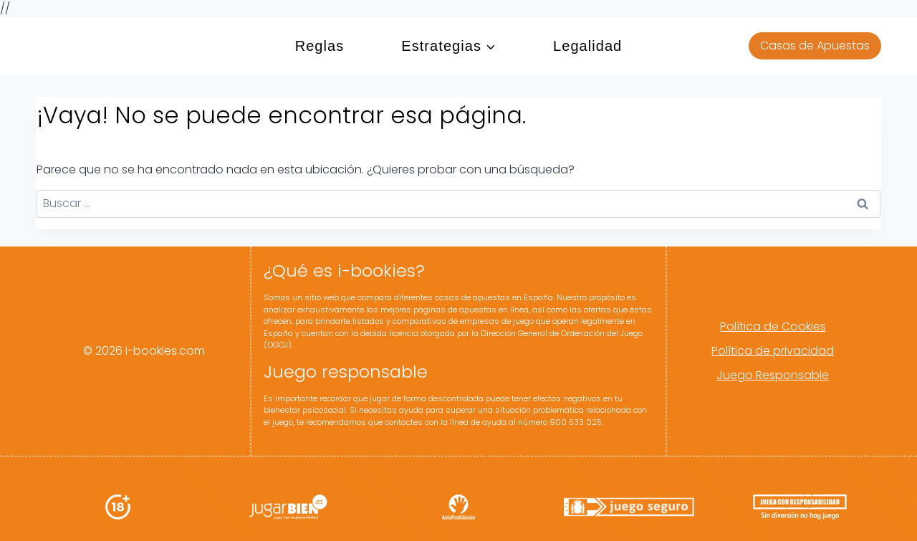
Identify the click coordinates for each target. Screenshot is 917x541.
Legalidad (587, 46)
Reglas (320, 46)
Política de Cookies (773, 326)
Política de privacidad (772, 351)
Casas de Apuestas (815, 45)
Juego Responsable (772, 375)
